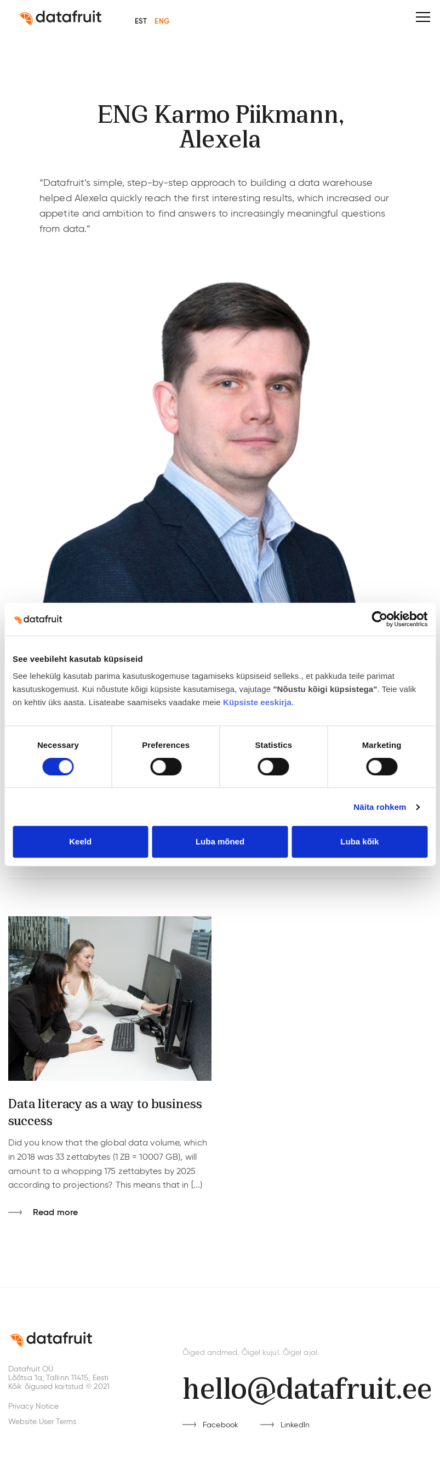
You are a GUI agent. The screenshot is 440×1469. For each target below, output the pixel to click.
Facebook (220, 1425)
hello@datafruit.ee (307, 1385)
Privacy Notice (33, 1406)
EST (141, 21)
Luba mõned (220, 841)
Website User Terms (42, 1422)
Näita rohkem (379, 807)
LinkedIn (295, 1425)
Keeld (80, 841)
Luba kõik (359, 841)
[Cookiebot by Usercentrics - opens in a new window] (379, 619)
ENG (162, 21)
